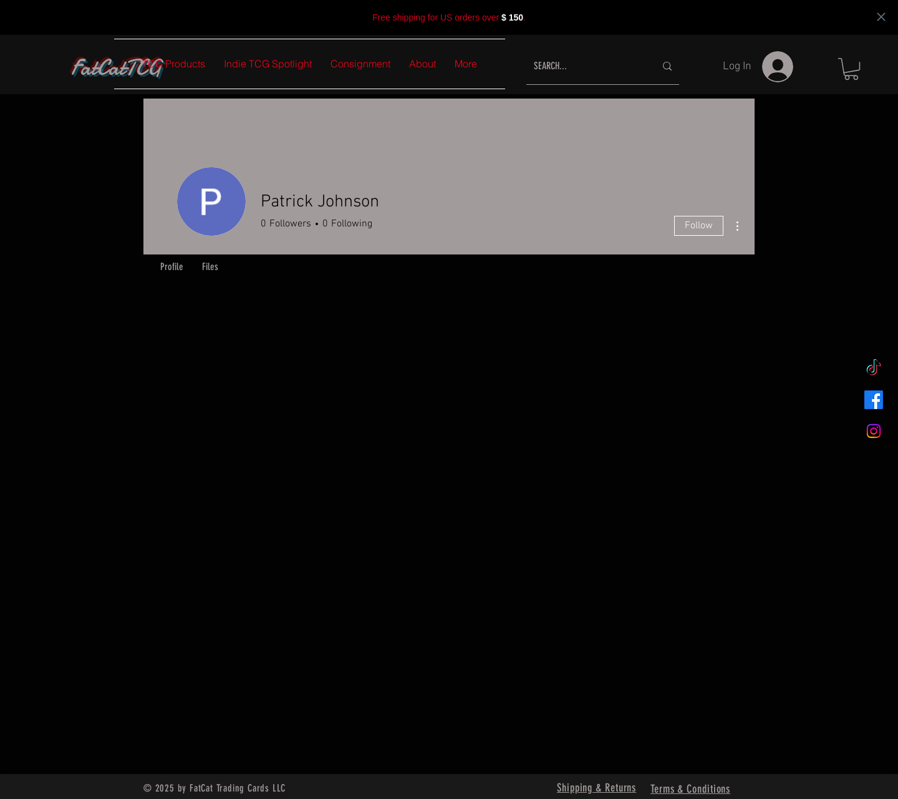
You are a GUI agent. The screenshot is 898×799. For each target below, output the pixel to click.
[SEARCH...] (585, 66)
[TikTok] (873, 368)
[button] (851, 69)
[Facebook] (873, 399)
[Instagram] (873, 431)
